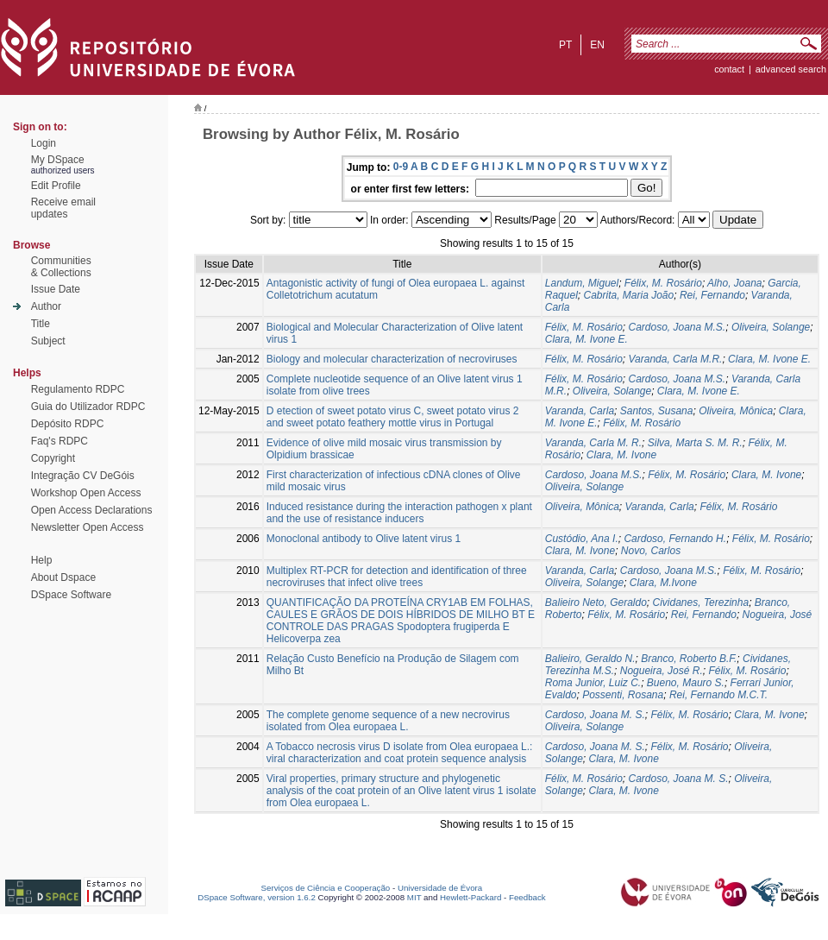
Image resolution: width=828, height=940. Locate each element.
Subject (48, 341)
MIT (414, 897)
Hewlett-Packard (470, 897)
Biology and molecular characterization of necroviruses (392, 359)
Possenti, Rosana (622, 695)
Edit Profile (56, 186)
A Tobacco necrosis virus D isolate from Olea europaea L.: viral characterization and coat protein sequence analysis (400, 753)
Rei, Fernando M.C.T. (718, 695)
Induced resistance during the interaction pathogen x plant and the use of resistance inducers (399, 513)
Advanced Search (791, 69)
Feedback (527, 897)
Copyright (53, 458)
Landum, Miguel (581, 283)
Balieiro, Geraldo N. (590, 659)
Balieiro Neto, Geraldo (596, 602)
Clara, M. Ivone (621, 455)
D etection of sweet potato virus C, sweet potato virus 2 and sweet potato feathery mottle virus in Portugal (393, 417)
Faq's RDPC (59, 441)
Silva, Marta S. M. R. (695, 443)
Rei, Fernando (712, 295)
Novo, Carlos (651, 551)
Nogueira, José (777, 615)
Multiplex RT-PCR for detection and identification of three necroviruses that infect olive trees (397, 577)
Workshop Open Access (86, 493)
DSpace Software (71, 595)
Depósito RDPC (67, 424)
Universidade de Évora (440, 888)
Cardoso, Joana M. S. (595, 715)
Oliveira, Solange (770, 327)
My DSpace (58, 160)
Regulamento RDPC (78, 389)
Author (46, 306)
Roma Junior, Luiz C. (593, 683)
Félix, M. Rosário (663, 283)
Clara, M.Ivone (663, 583)
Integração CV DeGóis (83, 476)
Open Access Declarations (92, 510)
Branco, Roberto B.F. (689, 659)
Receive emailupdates (63, 208)
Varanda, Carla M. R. (593, 443)
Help (42, 560)
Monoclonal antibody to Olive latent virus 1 (364, 539)
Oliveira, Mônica (736, 411)
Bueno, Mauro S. (685, 683)
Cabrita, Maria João (628, 295)
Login (43, 143)
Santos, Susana (656, 411)
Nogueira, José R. (661, 671)
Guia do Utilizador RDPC (88, 407)
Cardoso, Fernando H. (675, 539)
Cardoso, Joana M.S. (676, 327)
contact (729, 69)
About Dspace (63, 577)
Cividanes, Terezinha (701, 602)
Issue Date (55, 289)
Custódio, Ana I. (581, 539)
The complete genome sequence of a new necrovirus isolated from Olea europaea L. (388, 721)
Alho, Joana (734, 283)
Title (40, 324)
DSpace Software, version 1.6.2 (257, 897)
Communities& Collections (61, 267)
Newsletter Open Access (87, 527)
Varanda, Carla (579, 411)
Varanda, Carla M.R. (675, 359)
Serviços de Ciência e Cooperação (326, 888)
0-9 (400, 167)
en (597, 45)
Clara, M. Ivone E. (586, 339)
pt (565, 45)
